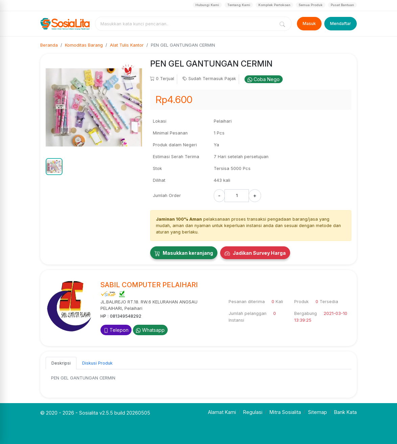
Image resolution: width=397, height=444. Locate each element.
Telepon (116, 330)
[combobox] (186, 23)
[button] (54, 166)
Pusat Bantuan (342, 5)
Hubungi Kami (207, 5)
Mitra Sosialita (285, 412)
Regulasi (252, 412)
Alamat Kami (222, 412)
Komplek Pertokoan (274, 5)
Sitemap (317, 412)
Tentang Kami (238, 5)
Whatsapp (150, 330)
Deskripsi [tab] (61, 363)
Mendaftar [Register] (340, 23)
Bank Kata (345, 412)
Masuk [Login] (309, 23)
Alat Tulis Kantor (127, 45)
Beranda (49, 45)
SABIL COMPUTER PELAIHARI (149, 285)
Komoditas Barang (84, 45)
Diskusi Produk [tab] (97, 363)
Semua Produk (311, 5)
